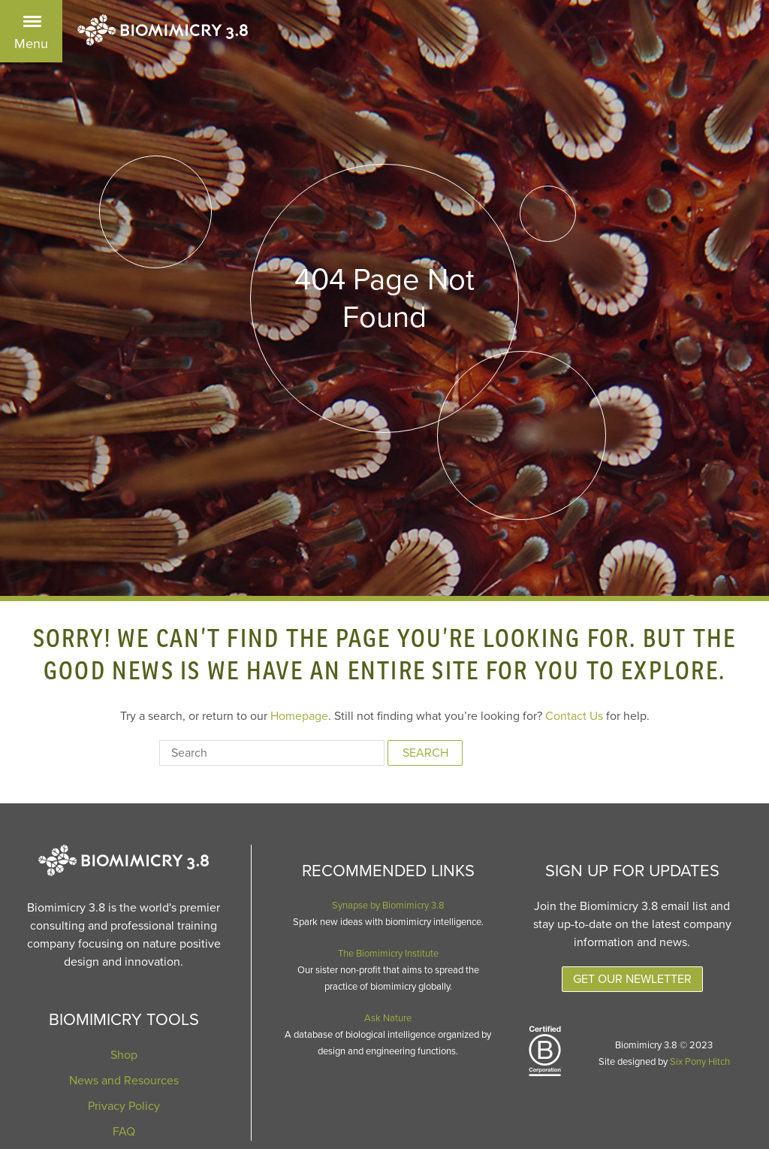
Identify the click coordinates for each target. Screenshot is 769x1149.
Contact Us (574, 716)
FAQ (124, 1131)
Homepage (299, 716)
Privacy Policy (124, 1106)
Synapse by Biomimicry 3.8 (388, 906)
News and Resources (124, 1080)
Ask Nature (388, 1018)
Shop (123, 1055)
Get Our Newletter (632, 979)
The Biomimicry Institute (388, 954)
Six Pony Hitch (700, 1062)
